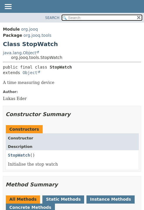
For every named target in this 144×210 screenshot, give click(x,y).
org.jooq (29, 29)
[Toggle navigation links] (8, 7)
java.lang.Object (19, 52)
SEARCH (52, 18)
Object (29, 72)
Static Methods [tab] (63, 199)
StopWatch (19, 155)
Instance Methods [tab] (110, 199)
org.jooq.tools (37, 35)
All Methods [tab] (23, 199)
